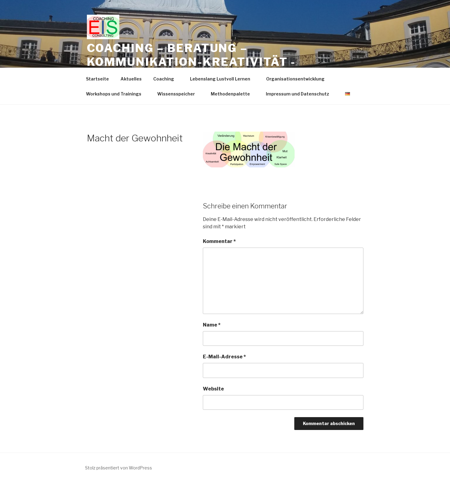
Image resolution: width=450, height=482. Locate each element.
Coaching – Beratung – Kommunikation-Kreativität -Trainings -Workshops (191, 61)
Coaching (166, 78)
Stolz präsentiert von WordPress (118, 467)
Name (212, 325)
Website (213, 389)
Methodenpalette (233, 93)
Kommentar (219, 241)
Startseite (97, 78)
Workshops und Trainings (116, 93)
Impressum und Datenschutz (300, 93)
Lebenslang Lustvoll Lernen (223, 78)
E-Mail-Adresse (224, 357)
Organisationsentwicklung (298, 78)
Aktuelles (131, 78)
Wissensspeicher (179, 93)
